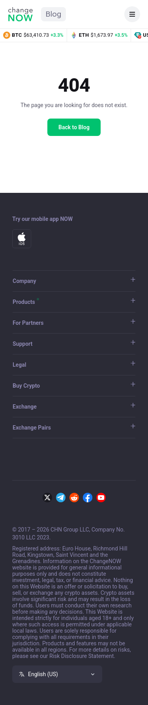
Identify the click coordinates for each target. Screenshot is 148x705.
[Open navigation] (132, 14)
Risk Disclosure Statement (81, 656)
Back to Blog (74, 127)
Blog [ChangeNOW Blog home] (53, 14)
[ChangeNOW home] (20, 14)
